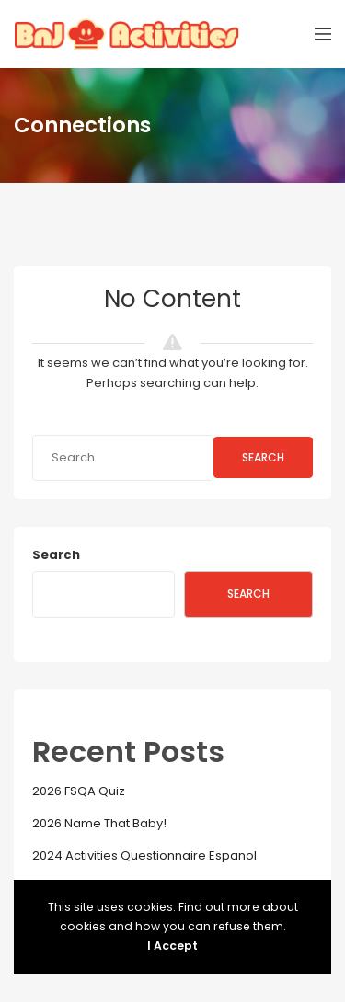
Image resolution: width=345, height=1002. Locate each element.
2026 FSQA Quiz (78, 791)
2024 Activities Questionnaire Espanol (144, 855)
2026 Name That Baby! (99, 823)
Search (263, 457)
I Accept (172, 945)
